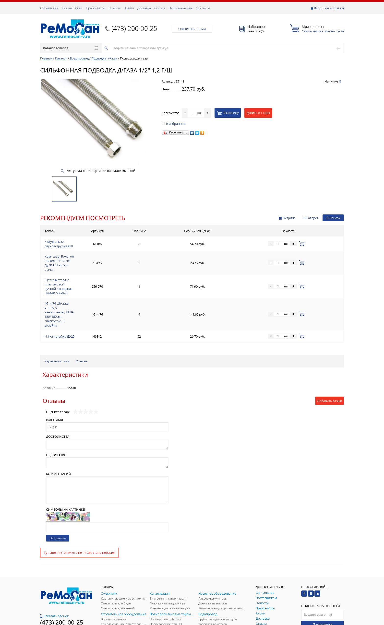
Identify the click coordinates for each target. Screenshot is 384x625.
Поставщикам (72, 8)
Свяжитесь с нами (192, 28)
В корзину (227, 112)
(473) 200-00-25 (134, 28)
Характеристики (57, 314)
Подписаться (322, 577)
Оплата (159, 8)
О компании (49, 8)
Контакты (203, 8)
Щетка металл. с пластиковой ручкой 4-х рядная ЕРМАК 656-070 (93, 266)
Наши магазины (180, 8)
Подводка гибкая (104, 58)
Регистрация (334, 8)
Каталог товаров (70, 48)
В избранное (173, 123)
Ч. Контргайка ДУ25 (59, 289)
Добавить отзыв (329, 354)
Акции (129, 8)
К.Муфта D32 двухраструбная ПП (69, 242)
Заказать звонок (54, 569)
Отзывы (82, 314)
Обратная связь (54, 587)
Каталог (61, 58)
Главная (46, 58)
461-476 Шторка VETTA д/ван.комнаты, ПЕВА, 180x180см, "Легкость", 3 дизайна (104, 277)
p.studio (338, 621)
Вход (317, 8)
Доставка (144, 8)
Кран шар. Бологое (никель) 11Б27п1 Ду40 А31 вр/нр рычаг (90, 254)
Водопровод (79, 58)
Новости (114, 8)
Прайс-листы (95, 8)
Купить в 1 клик (258, 112)
